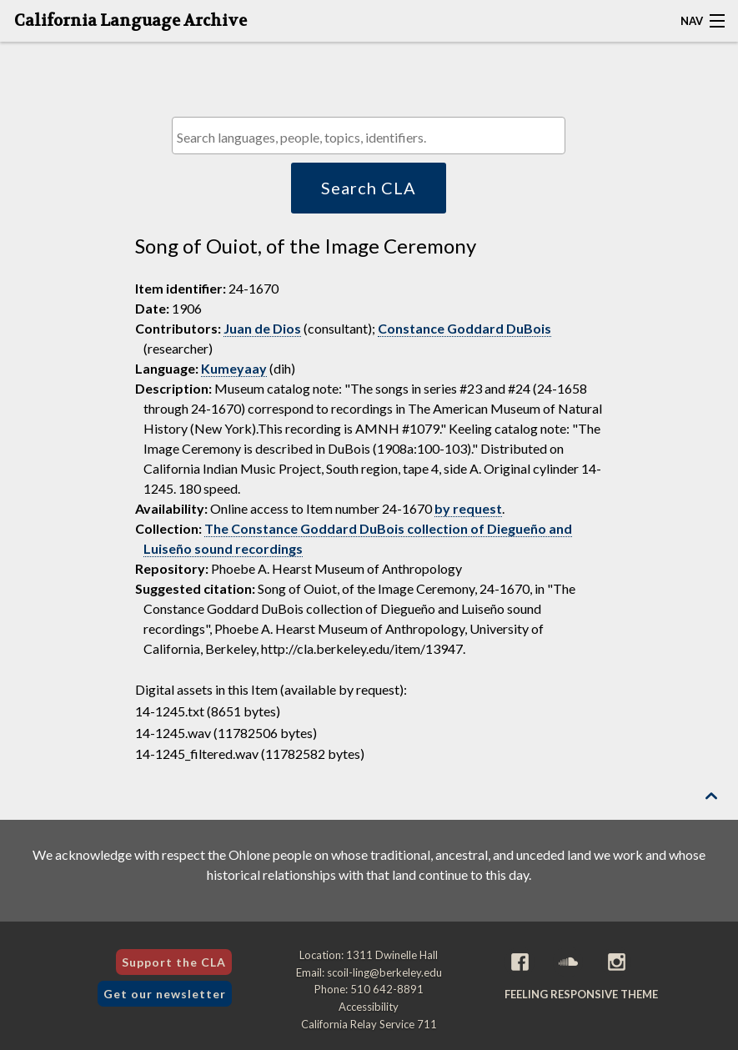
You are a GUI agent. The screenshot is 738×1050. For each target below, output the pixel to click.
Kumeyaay (234, 368)
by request (468, 508)
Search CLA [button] (368, 188)
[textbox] (373, 137)
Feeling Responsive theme (581, 994)
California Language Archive (130, 21)
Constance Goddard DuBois (464, 328)
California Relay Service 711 (369, 1024)
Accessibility (369, 1006)
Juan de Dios (262, 328)
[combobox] (368, 135)
